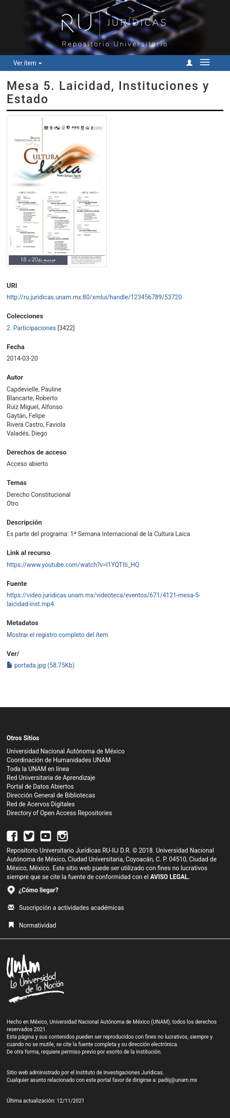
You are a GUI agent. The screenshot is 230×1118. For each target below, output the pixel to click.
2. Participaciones (31, 328)
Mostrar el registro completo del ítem (57, 634)
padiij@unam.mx (177, 1080)
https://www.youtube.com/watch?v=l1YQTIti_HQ (73, 564)
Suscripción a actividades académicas (66, 907)
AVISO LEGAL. (170, 876)
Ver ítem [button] (27, 63)
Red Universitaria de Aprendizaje (51, 777)
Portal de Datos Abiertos (40, 786)
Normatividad (32, 925)
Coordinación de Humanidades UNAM (59, 760)
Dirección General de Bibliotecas (51, 795)
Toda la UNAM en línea (38, 768)
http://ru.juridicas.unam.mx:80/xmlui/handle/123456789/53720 (94, 297)
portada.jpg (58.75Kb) (41, 665)
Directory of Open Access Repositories (59, 812)
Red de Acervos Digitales (41, 804)
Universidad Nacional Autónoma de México (66, 751)
